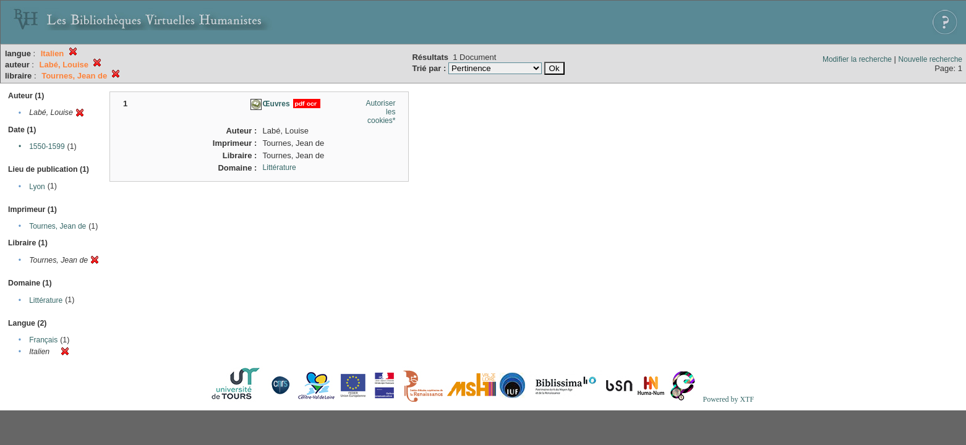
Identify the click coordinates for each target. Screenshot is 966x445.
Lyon (37, 186)
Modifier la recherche (857, 59)
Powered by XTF (728, 399)
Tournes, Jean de (57, 226)
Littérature (45, 300)
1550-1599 (46, 146)
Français (43, 340)
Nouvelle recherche (930, 59)
